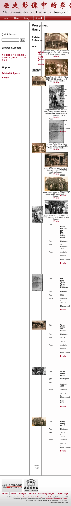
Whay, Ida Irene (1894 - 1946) (41, 58)
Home (5, 18)
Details (56, 56)
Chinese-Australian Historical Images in (34, 497)
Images (27, 18)
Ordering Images (46, 493)
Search (39, 18)
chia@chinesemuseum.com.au (57, 498)
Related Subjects (11, 73)
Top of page (62, 493)
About (17, 18)
